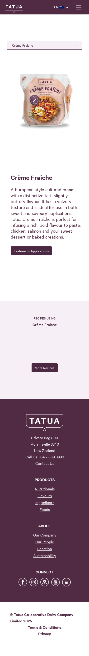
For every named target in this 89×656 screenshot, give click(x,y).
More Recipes (45, 367)
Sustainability (44, 555)
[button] (44, 45)
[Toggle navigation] (78, 7)
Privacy (44, 633)
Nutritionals (45, 488)
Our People (44, 541)
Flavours (44, 495)
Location (44, 548)
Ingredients (44, 502)
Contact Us (44, 463)
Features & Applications (31, 250)
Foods (45, 509)
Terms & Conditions (44, 627)
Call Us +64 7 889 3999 (44, 456)
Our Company (44, 534)
